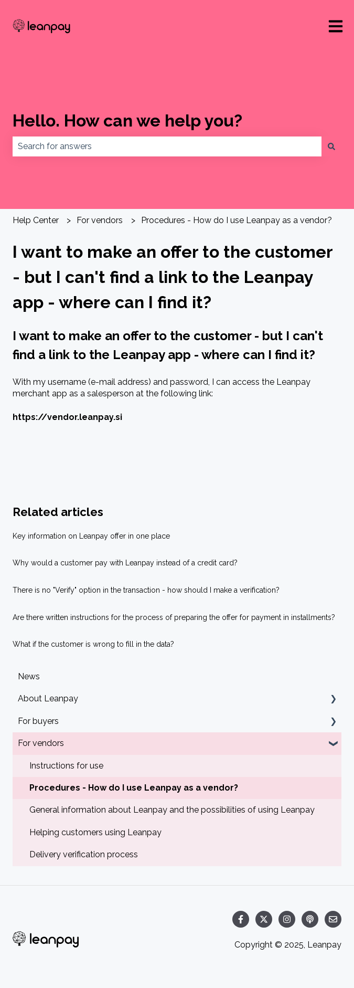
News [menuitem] (29, 676)
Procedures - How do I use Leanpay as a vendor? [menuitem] (133, 788)
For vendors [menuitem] (41, 743)
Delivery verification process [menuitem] (83, 854)
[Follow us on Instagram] (286, 919)
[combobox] (167, 146)
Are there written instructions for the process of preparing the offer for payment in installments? (174, 617)
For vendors (100, 220)
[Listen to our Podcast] (310, 919)
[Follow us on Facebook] (240, 919)
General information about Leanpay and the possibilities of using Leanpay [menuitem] (172, 810)
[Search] (331, 146)
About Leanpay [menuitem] (48, 698)
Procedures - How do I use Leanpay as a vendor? (236, 220)
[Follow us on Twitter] (263, 919)
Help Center (36, 220)
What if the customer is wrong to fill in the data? (93, 644)
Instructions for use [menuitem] (66, 766)
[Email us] (333, 919)
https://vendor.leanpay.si (67, 417)
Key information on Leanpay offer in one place (91, 536)
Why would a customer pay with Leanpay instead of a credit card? (125, 563)
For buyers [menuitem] (38, 721)
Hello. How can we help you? (127, 120)
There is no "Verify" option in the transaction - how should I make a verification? (146, 590)
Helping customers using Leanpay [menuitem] (95, 832)
